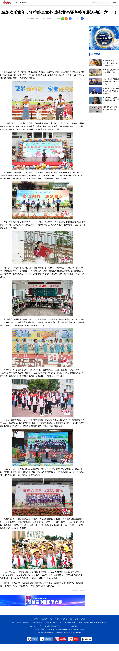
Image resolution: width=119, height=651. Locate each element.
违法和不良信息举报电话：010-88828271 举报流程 (92, 622)
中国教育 (25, 2)
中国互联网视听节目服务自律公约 (21, 622)
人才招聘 (57, 619)
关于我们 (36, 619)
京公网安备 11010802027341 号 (80, 626)
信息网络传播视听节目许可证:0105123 (45, 629)
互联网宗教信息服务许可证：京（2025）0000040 (71, 629)
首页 (17, 2)
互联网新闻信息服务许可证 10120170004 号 (57, 626)
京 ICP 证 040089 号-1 (36, 626)
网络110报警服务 (37, 622)
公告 (71, 619)
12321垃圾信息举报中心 (51, 622)
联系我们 (64, 619)
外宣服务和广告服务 (46, 619)
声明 (76, 619)
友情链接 (83, 619)
